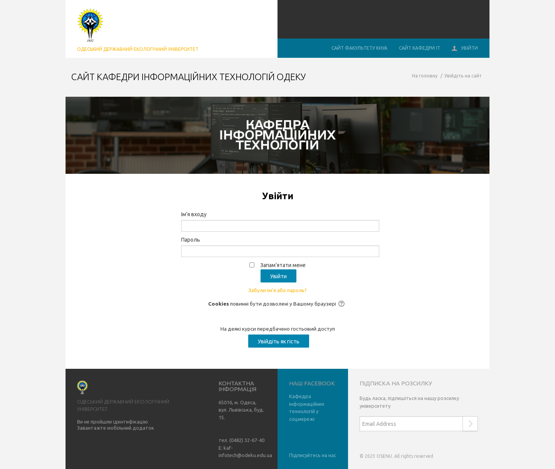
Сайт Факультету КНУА (359, 47)
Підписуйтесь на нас (312, 455)
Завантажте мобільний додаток (115, 427)
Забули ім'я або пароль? (277, 290)
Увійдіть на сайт (463, 75)
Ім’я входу (194, 214)
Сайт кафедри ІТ (419, 47)
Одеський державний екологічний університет (137, 49)
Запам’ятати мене (283, 265)
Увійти (465, 48)
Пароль (190, 240)
